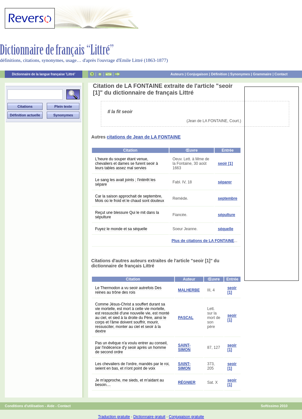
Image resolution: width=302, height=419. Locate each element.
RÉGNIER (187, 382)
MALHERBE (189, 290)
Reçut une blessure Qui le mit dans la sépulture (127, 214)
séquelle (225, 229)
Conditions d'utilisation (24, 406)
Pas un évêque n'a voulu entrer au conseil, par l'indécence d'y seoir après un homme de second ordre (131, 347)
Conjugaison (197, 74)
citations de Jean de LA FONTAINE (144, 136)
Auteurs (177, 74)
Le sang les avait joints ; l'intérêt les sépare (125, 182)
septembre (227, 198)
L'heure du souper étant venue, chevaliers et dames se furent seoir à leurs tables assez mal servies (126, 163)
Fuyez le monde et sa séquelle (121, 229)
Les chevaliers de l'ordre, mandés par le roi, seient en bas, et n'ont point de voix (132, 366)
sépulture (226, 215)
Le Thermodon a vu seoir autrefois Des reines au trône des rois (128, 290)
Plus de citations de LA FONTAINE (203, 241)
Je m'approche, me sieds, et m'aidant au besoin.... (129, 382)
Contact (281, 74)
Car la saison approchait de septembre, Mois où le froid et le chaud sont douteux (129, 198)
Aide (50, 406)
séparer (225, 182)
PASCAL (185, 317)
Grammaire (262, 74)
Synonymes (240, 74)
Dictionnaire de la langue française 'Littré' (43, 74)
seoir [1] (225, 163)
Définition (219, 74)
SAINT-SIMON (184, 347)
